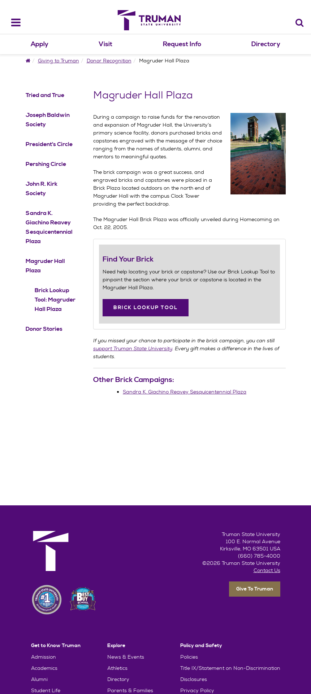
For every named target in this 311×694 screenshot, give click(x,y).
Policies (189, 657)
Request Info (182, 44)
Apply (39, 44)
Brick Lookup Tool (145, 307)
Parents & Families (130, 690)
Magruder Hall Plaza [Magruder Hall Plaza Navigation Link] (45, 266)
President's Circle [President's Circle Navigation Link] (49, 144)
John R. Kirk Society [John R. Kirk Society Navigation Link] (41, 188)
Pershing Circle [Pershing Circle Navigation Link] (46, 164)
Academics (44, 668)
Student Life (45, 690)
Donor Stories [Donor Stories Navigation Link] (44, 329)
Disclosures (193, 679)
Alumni (39, 679)
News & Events (125, 657)
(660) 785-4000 (259, 556)
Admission (43, 657)
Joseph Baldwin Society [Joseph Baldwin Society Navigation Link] (48, 119)
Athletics (117, 668)
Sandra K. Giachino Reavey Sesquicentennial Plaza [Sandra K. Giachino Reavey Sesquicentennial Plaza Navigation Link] (49, 227)
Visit (105, 44)
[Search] (299, 22)
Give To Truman (254, 589)
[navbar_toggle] (11, 22)
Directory (265, 44)
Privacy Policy (197, 690)
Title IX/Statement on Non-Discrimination (230, 668)
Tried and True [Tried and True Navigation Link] (45, 95)
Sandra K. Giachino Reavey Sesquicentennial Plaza (184, 391)
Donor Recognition (109, 60)
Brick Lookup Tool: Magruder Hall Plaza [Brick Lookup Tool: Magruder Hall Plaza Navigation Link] (55, 300)
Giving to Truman (58, 60)
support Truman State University (132, 348)
